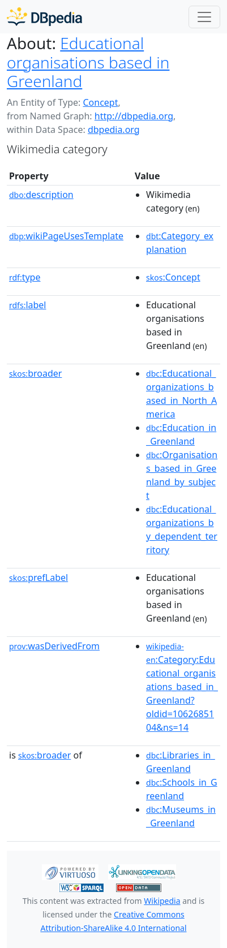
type (25, 277)
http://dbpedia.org (134, 116)
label (27, 305)
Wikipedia (162, 900)
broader (35, 373)
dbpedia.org (114, 129)
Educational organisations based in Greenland (88, 62)
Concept (100, 102)
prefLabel (38, 577)
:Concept (173, 277)
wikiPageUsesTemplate (66, 236)
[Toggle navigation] (204, 17)
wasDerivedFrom (54, 646)
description (41, 194)
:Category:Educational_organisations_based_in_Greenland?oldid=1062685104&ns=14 (182, 687)
